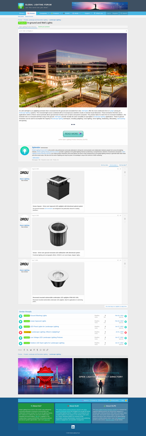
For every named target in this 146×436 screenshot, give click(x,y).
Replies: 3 (29, 31)
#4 (120, 260)
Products (56, 13)
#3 (120, 215)
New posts (21, 16)
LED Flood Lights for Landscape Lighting (44, 326)
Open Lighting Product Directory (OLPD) (106, 409)
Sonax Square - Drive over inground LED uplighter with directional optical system (58, 206)
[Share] (126, 31)
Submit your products (44, 26)
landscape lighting (24, 113)
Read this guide (110, 419)
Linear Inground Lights (38, 321)
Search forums (29, 16)
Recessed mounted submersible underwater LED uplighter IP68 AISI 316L (56, 297)
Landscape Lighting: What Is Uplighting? (46, 332)
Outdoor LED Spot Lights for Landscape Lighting (47, 343)
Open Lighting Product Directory (27, 26)
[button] (22, 13)
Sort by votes (104, 165)
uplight (112, 111)
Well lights (85, 111)
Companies (43, 13)
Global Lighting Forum (75, 432)
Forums (32, 13)
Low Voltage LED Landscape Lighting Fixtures (46, 337)
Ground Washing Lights (38, 315)
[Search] (123, 13)
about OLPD (121, 418)
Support (87, 13)
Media (76, 13)
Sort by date (114, 165)
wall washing (121, 118)
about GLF (47, 419)
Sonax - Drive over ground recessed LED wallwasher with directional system (56, 252)
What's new (99, 13)
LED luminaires (49, 208)
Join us (37, 416)
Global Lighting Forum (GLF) (39, 150)
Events (67, 13)
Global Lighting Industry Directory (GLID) (48, 151)
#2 (120, 169)
